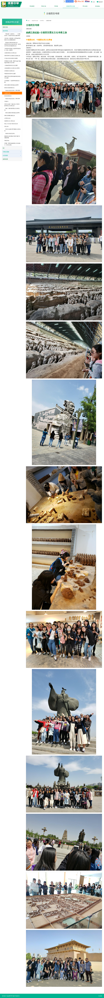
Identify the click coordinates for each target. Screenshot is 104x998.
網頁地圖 (4, 996)
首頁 (28, 20)
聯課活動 (5, 27)
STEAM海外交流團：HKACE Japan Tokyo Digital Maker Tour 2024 (12, 61)
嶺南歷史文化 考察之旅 (9, 121)
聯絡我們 (101, 2)
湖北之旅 (6, 126)
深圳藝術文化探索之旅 (9, 70)
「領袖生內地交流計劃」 (9, 133)
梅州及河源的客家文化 (9, 87)
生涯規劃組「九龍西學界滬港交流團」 (11, 81)
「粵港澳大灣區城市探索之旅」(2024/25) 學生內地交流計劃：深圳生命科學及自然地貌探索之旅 (12, 44)
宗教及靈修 (6, 151)
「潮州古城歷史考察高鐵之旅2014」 (12, 112)
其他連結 (98, 6)
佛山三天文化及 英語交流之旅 (11, 123)
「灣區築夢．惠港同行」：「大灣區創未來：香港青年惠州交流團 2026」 (12, 34)
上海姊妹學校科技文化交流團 (10, 65)
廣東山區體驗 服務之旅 (9, 115)
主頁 (94, 2)
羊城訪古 (6, 101)
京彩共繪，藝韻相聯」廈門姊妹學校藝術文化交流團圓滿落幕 (12, 39)
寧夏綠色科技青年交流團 (9, 73)
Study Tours (6, 140)
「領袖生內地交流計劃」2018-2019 (12, 98)
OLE (3, 148)
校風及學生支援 (71, 6)
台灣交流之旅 (7, 118)
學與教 (57, 6)
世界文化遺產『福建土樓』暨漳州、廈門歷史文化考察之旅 (12, 104)
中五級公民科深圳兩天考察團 (10, 58)
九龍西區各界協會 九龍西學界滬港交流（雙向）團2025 (12, 49)
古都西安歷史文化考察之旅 (10, 52)
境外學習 (42, 20)
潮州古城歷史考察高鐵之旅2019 (11, 85)
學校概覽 (33, 6)
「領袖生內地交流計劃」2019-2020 (12, 90)
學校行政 (44, 6)
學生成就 (86, 6)
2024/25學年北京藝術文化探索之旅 (12, 55)
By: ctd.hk (100, 996)
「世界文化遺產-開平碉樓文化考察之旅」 (12, 129)
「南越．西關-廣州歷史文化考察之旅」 (12, 109)
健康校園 (5, 159)
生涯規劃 (5, 155)
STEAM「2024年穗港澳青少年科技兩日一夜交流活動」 (12, 143)
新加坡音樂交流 (7, 96)
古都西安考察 (7, 93)
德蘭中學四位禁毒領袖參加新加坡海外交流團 (12, 77)
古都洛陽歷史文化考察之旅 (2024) (11, 68)
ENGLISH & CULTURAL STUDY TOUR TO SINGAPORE (12, 136)
